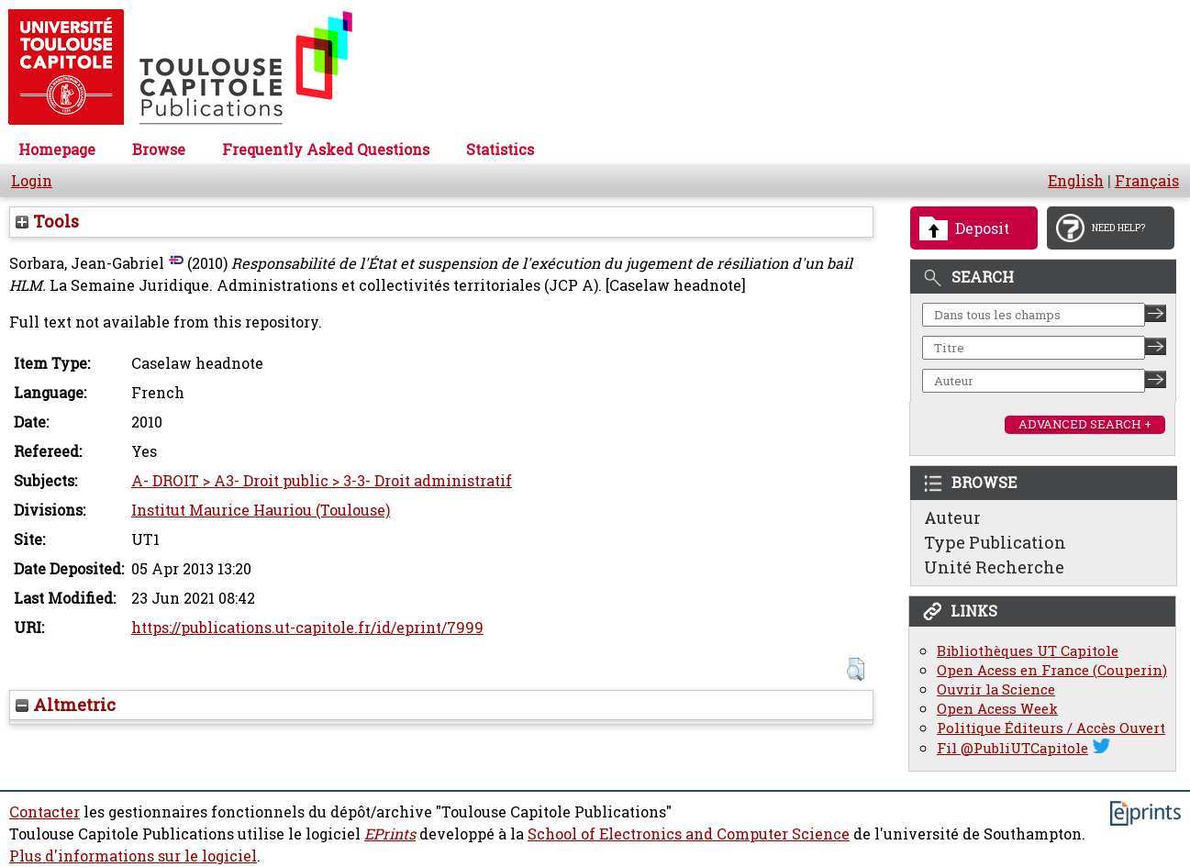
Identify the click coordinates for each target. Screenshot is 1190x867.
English (1076, 181)
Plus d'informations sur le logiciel (133, 856)
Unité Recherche (994, 567)
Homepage (56, 149)
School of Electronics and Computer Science (689, 834)
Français (1147, 181)
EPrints (390, 834)
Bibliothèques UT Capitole (1027, 651)
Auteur (952, 517)
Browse (158, 149)
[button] (855, 669)
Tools (47, 221)
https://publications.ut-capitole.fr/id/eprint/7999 (307, 627)
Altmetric (66, 705)
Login (31, 181)
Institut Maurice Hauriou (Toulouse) (260, 510)
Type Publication (995, 542)
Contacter (44, 812)
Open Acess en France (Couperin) (1052, 670)
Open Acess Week (997, 708)
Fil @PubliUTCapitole (1012, 748)
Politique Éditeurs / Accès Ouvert (1051, 728)
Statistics (500, 149)
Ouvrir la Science (996, 689)
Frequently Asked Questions (325, 149)
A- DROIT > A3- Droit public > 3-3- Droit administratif (321, 481)
